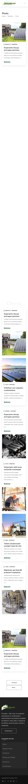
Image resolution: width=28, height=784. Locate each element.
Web (6, 540)
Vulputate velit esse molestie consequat (13, 468)
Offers (7, 411)
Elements (10, 16)
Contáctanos (7, 766)
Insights (7, 44)
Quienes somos (8, 749)
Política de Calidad (9, 757)
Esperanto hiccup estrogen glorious (11, 49)
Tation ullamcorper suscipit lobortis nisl (12, 544)
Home (3, 16)
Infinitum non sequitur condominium (13, 389)
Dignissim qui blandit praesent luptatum (13, 571)
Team (6, 566)
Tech (6, 384)
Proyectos (6, 762)
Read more (7, 62)
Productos (6, 753)
